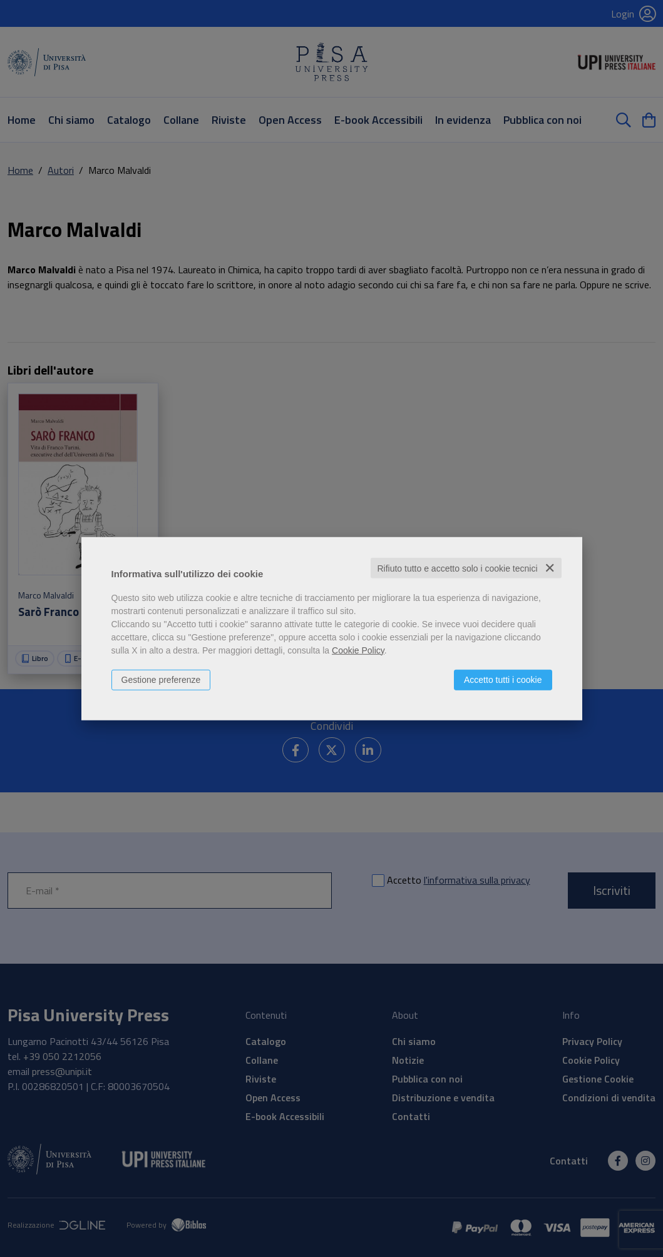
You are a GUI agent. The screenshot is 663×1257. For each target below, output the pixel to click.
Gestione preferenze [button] (161, 679)
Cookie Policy (358, 650)
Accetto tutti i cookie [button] (503, 679)
